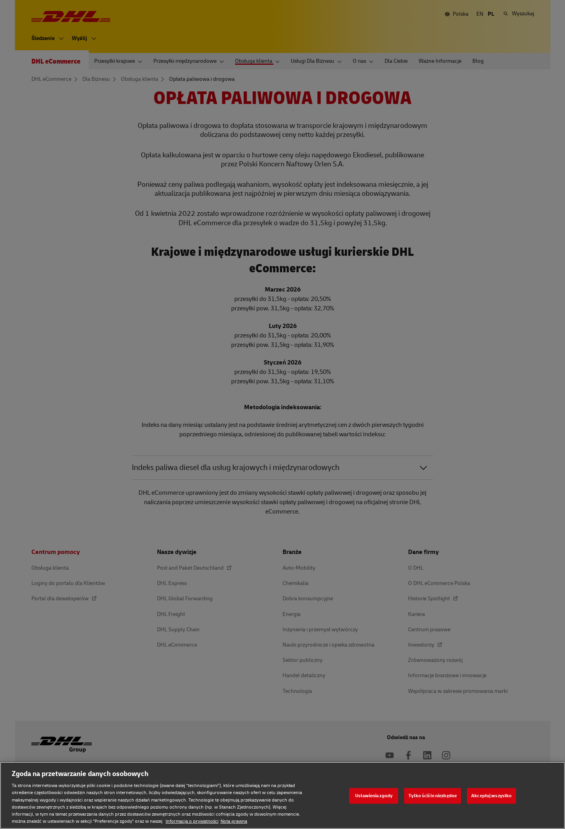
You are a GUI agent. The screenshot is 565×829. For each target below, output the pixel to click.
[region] (282, 795)
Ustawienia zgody (373, 795)
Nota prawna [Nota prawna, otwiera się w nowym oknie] (234, 821)
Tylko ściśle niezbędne (432, 795)
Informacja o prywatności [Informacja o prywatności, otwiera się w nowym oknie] (192, 821)
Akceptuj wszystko (491, 795)
